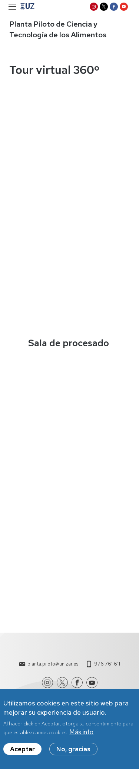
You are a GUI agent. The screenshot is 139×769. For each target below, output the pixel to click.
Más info (81, 732)
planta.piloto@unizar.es (52, 664)
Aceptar (22, 749)
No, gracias (73, 749)
